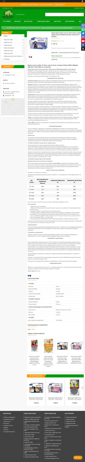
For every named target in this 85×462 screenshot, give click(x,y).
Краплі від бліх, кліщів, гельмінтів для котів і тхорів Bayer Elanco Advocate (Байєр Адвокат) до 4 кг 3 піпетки (48, 361)
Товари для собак (43, 21)
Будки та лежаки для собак (32, 419)
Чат (78, 457)
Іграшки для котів (50, 430)
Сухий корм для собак (30, 454)
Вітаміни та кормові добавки (32, 425)
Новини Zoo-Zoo (8, 425)
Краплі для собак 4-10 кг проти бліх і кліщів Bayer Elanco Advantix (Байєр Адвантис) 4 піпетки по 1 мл (74, 399)
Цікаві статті (7, 421)
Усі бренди (6, 59)
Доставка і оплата (9, 419)
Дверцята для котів (50, 422)
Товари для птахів (8, 50)
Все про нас (28, 21)
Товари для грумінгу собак (31, 457)
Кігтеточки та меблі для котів (53, 432)
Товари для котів (8, 42)
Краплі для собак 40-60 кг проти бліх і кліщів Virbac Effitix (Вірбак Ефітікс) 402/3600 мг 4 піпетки (62, 360)
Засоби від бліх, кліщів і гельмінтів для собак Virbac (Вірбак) (23, 27)
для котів (57, 21)
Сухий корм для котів (51, 456)
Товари (5, 35)
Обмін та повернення (9, 417)
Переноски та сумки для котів (53, 443)
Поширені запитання (9, 431)
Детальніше (59, 4)
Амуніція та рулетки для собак (33, 417)
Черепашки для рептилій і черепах (13, 56)
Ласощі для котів (49, 434)
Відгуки (6, 427)
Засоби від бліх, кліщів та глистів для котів (51, 453)
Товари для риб (8, 45)
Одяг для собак (29, 442)
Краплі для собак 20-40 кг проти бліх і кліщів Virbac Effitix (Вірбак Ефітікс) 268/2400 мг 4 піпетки (76, 360)
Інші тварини (69, 21)
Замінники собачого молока (32, 432)
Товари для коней (8, 53)
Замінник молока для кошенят (53, 428)
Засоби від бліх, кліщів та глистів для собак (31, 448)
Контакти (17, 21)
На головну (7, 21)
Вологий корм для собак (31, 427)
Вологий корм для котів (51, 420)
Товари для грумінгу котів (52, 458)
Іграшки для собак (29, 434)
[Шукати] (82, 14)
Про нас (6, 429)
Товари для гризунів (9, 48)
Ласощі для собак (29, 436)
